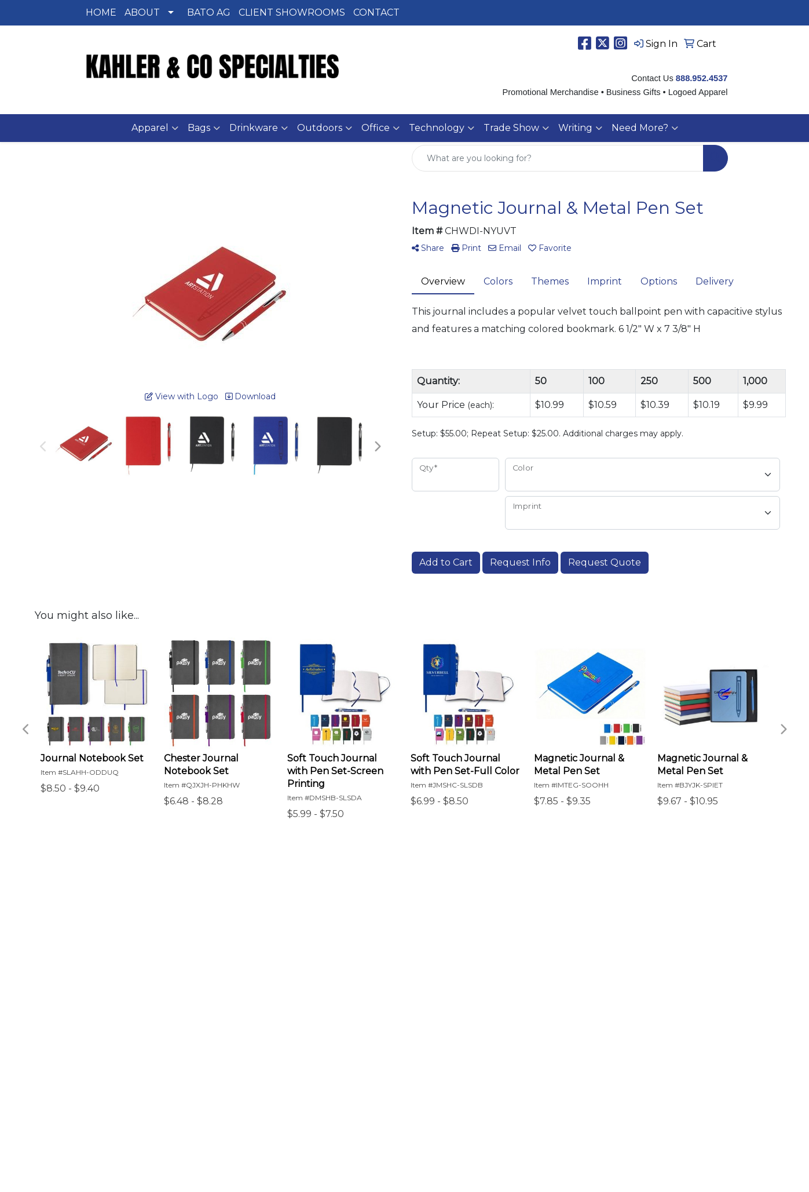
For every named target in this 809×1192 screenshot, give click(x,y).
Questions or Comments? (140, 987)
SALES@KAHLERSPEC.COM (664, 1101)
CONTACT (376, 12)
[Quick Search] (558, 158)
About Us (103, 930)
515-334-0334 (623, 1073)
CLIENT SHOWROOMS (292, 12)
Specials (100, 962)
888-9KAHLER (694, 1073)
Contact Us (107, 946)
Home (96, 914)
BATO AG (208, 12)
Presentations (224, 930)
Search (208, 914)
